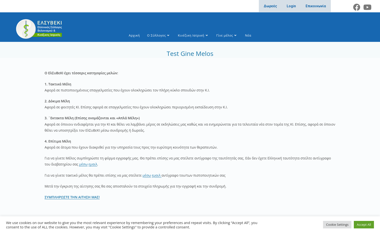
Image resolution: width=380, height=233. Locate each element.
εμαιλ (92, 164)
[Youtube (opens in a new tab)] (367, 7)
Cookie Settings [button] (337, 224)
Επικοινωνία (316, 6)
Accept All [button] (364, 224)
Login (291, 6)
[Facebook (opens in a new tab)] (357, 7)
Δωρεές (270, 6)
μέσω (83, 164)
